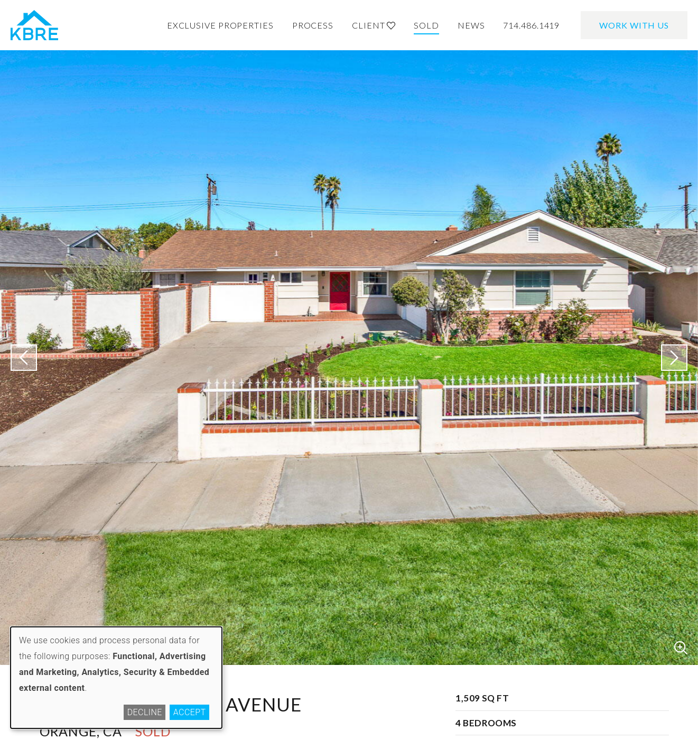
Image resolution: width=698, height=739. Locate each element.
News (471, 25)
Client (373, 25)
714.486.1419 (531, 25)
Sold (426, 25)
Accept (189, 712)
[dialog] (116, 677)
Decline (144, 712)
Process (312, 25)
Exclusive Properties (220, 25)
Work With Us (634, 25)
